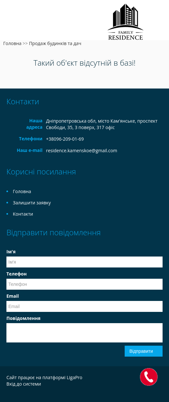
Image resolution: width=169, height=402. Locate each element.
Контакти (23, 214)
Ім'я (10, 251)
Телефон (16, 274)
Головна (12, 43)
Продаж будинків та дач (55, 43)
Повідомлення (23, 318)
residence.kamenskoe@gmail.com (81, 150)
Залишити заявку (32, 203)
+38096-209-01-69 (65, 139)
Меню (12, 15)
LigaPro (74, 377)
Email (12, 296)
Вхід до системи (23, 384)
